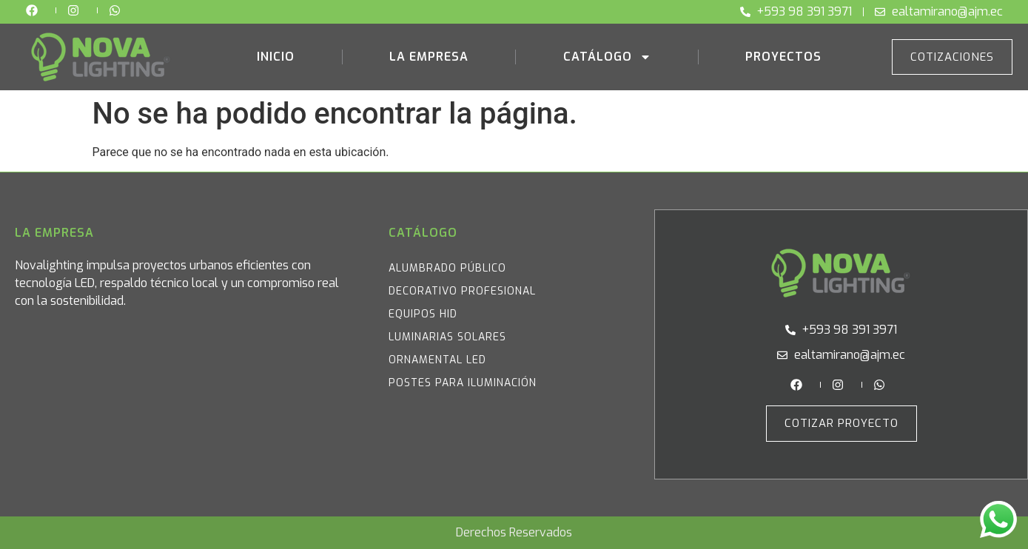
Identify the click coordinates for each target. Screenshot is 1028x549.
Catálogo (607, 57)
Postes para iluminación (463, 383)
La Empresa (428, 56)
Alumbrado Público (447, 268)
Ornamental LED (437, 360)
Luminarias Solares (447, 337)
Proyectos (783, 56)
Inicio (276, 56)
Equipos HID (423, 314)
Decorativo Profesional (462, 291)
